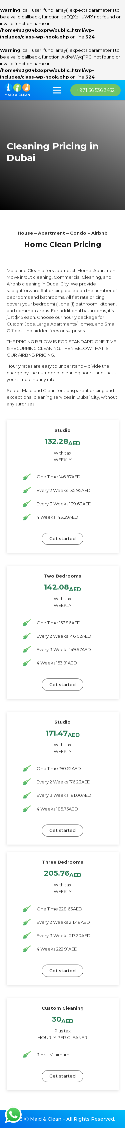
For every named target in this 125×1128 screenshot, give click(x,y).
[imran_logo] (17, 90)
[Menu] (56, 90)
